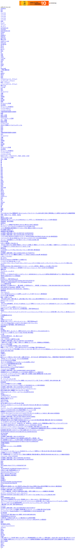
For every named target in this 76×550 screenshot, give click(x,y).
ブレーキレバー (5, 292)
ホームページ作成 (6, 103)
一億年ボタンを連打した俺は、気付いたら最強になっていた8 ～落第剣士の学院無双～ (25, 342)
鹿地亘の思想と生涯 (6, 218)
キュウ (2, 23)
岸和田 (2, 96)
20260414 (3, 8)
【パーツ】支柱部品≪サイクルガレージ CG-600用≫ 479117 (18, 362)
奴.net (2, 47)
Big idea (3, 534)
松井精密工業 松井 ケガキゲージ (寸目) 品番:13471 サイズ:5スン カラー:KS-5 (22, 430)
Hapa (2, 532)
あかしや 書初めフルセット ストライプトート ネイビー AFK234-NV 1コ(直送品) (23, 519)
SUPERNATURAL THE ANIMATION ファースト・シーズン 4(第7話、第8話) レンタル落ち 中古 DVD (29, 266)
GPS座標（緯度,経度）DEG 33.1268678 (12, 489)
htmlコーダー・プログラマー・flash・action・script (15, 155)
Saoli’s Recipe (4, 400)
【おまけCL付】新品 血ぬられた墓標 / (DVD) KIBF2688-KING (18, 514)
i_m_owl (3, 58)
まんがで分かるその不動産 (8, 360)
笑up (2, 71)
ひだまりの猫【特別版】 (8, 295)
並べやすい (4, 258)
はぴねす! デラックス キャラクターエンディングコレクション (18, 388)
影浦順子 (3, 480)
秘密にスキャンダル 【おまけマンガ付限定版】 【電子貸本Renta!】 (20, 308)
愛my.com (3, 39)
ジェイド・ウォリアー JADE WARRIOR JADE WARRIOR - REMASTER (21, 408)
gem (2, 61)
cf (1, 67)
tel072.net (3, 38)
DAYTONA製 (4, 241)
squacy (2, 393)
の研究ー (3, 353)
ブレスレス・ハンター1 (7, 271)
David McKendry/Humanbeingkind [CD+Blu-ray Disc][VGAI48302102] (19, 441)
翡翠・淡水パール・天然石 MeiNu (11, 215)
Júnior (2, 496)
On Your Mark (4, 433)
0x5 (2, 205)
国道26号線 (4, 116)
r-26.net (3, 32)
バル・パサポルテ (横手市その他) (10, 339)
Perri (2, 484)
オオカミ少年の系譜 (6, 344)
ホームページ (4, 91)
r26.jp (2, 33)
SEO (2, 90)
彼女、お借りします (6, 297)
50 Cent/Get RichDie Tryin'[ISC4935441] (11, 481)
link (2, 10)
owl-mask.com (4, 28)
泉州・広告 (4, 115)
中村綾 (2, 478)
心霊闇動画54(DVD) (6, 315)
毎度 (2, 113)
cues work (3, 68)
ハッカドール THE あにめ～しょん (10, 261)
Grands (2, 444)
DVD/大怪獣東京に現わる (8, 497)
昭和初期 (3, 326)
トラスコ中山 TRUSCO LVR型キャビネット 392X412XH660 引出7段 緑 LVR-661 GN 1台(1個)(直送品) (29, 236)
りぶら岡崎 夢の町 (6, 283)
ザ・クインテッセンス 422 (8, 378)
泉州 (2, 95)
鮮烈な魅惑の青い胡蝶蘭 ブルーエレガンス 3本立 (15, 390)
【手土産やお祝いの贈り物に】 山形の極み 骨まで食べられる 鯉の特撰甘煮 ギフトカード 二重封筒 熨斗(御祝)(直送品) (34, 299)
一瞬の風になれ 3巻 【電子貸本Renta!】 (12, 504)
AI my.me (3, 29)
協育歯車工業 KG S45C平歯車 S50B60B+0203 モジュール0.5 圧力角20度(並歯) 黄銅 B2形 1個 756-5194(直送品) (32, 420)
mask (2, 65)
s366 (2, 55)
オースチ (3, 406)
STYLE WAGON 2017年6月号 (9, 483)
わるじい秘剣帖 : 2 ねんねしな (9, 243)
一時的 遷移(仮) (5, 70)
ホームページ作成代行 (7, 106)
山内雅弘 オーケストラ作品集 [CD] (11, 452)
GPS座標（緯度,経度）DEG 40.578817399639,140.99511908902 (18, 416)
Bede (2, 522)
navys (2, 216)
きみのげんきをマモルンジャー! (10, 472)
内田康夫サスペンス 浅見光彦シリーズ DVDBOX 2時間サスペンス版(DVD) (22, 372)
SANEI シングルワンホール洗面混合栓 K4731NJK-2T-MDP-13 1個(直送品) (21, 488)
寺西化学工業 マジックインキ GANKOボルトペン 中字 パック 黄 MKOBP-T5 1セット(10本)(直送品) (29, 219)
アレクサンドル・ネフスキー (9, 396)
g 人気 (2, 334)
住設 (2, 21)
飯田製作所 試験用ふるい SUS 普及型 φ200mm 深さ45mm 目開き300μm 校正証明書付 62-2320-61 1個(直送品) (31, 486)
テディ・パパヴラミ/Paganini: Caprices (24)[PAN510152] (16, 415)
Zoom (2, 536)
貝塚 (2, 98)
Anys (2, 544)
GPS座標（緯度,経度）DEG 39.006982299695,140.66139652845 (18, 370)
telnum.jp (3, 35)
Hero (2, 529)
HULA (2, 542)
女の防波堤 (4, 512)
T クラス (3, 506)
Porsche (3, 302)
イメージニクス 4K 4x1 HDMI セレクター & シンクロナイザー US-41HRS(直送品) (24, 238)
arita (2, 318)
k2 (1, 52)
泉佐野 (2, 100)
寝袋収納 (3, 290)
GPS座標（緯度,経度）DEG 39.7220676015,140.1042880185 (17, 340)
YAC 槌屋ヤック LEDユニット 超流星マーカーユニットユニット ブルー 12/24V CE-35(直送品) (27, 267)
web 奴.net (3, 44)
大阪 (2, 93)
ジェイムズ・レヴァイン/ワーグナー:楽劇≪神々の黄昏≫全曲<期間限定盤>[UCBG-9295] (26, 373)
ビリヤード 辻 (5, 123)
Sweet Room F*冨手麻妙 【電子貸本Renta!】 (13, 324)
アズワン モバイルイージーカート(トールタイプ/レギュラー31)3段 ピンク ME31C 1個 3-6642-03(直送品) (30, 413)
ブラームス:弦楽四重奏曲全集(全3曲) (11, 363)
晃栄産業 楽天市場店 (7, 221)
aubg (2, 203)
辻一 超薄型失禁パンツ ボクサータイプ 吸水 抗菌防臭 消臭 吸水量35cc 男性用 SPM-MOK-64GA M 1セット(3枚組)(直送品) (35, 454)
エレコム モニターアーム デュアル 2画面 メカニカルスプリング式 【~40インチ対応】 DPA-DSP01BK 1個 (30, 380)
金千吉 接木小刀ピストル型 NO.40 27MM (12, 403)
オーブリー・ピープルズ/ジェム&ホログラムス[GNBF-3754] (18, 226)
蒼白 (2, 447)
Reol (2, 467)
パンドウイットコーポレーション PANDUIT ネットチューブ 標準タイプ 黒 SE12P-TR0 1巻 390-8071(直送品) (31, 451)
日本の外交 (4, 434)
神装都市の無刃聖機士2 (7, 231)
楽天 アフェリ (5, 82)
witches (3, 277)
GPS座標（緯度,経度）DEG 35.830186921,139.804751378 (16, 387)
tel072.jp (3, 36)
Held (2, 328)
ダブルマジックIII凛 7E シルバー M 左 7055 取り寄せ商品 (17, 332)
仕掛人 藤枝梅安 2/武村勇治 (8, 475)
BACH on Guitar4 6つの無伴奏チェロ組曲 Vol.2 (14, 259)
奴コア (2, 49)
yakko (2, 57)
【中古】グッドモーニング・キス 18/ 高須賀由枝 (14, 358)
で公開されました (6, 395)
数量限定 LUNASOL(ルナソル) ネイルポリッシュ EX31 (16, 411)
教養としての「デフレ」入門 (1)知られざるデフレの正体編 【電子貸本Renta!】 (23, 347)
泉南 (2, 101)
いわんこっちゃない (6, 256)
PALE (2, 533)
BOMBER (3, 382)
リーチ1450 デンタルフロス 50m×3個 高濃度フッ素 (15, 421)
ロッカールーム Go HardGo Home (10, 375)
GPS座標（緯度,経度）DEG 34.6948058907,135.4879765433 (17, 459)
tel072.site (3, 42)
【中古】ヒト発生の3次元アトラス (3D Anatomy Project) (16, 282)
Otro (2, 547)
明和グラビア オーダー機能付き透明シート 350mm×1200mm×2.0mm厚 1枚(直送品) (24, 254)
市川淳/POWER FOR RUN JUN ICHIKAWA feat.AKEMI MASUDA (19, 431)
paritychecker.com (5, 30)
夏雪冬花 (3, 248)
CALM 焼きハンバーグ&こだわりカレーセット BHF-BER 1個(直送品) (20, 249)
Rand (2, 464)
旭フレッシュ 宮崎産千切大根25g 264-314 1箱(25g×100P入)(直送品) (19, 224)
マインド (3, 24)
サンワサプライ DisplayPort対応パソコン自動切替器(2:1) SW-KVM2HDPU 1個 (22, 511)
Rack (2, 461)
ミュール (3, 13)
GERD (2, 316)
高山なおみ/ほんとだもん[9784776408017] (12, 367)
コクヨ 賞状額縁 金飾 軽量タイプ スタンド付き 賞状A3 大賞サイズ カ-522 (22, 228)
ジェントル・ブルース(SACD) (9, 456)
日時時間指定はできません (8, 516)
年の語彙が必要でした (7, 229)
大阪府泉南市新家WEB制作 (8, 111)
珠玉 (2, 51)
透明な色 (3, 269)
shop (2, 76)
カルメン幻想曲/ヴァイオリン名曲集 (11, 383)
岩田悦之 (3, 223)
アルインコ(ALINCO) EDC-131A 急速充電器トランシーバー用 (18, 410)
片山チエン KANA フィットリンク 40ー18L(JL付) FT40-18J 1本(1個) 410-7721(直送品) (25, 405)
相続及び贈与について (7, 398)
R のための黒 (4, 449)
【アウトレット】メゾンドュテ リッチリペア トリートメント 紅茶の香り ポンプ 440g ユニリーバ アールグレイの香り (34, 501)
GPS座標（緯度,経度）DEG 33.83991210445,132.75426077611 (18, 253)
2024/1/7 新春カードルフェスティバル (11, 125)
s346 (2, 54)
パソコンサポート (6, 108)
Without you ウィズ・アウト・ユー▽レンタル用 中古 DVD (17, 392)
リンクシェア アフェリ (8, 80)
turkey (2, 64)
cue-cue (3, 202)
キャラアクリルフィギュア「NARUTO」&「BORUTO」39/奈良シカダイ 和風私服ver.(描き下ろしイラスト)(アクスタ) (34, 423)
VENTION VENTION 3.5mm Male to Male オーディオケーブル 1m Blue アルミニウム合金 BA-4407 (28, 494)
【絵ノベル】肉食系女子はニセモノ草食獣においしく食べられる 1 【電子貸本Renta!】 (25, 499)
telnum (2, 194)
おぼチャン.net (5, 41)
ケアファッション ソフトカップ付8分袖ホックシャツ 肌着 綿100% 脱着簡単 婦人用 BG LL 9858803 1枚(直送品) (32, 428)
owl (2, 62)
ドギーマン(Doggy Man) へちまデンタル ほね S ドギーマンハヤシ (19, 323)
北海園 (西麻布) (5, 443)
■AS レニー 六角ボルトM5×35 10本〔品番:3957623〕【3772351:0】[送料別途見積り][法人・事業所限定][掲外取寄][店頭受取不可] (37, 357)
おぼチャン (4, 196)
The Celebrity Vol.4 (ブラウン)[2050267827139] (13, 465)
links (2, 126)
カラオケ (3, 527)
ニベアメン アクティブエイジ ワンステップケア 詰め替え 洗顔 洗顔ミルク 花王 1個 (24, 426)
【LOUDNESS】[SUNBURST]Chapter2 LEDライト (15, 468)
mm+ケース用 (4, 401)
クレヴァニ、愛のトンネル (8, 365)
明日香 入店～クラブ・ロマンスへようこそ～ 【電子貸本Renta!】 (19, 321)
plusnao (3, 352)
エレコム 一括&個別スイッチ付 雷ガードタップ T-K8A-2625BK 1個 (20, 239)
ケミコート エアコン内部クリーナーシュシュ (14, 307)
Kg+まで (3, 355)
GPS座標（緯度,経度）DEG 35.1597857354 (12, 436)
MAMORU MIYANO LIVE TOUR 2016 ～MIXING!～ (15, 288)
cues (2, 200)
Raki (2, 462)
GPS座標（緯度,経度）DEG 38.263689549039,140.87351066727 (18, 507)
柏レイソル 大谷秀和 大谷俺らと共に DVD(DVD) (14, 345)
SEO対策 (3, 105)
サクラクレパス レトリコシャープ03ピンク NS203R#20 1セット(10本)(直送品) (23, 385)
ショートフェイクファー (8, 525)
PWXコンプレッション (7, 300)
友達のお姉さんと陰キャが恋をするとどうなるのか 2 (16, 418)
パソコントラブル (6, 110)
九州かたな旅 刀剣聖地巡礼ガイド (10, 470)
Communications (5, 337)
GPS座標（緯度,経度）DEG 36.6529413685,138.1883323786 (17, 234)
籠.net (2, 46)
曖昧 (2, 210)
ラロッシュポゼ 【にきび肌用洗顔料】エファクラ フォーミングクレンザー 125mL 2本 (25, 502)
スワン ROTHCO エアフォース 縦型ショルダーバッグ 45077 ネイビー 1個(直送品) (24, 294)
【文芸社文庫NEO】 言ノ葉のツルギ (11, 336)
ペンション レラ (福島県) (8, 368)
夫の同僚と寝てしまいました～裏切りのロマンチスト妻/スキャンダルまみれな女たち (25, 331)
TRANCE (3, 251)
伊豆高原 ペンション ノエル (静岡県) (11, 446)
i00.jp (2, 74)
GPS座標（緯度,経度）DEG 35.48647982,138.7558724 (15, 457)
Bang (2, 521)
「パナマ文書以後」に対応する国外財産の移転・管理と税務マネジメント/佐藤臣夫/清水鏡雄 (27, 491)
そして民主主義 (5, 377)
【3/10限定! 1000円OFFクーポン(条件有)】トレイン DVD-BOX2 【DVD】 (21, 425)
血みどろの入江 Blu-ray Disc (8, 473)
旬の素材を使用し (6, 524)
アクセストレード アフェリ (9, 79)
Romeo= (3, 272)
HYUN (2, 545)
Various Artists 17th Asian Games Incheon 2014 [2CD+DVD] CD (17, 280)
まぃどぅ (3, 26)
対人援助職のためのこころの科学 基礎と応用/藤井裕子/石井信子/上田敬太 (22, 439)
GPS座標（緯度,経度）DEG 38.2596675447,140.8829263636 (17, 233)
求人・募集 (4, 120)
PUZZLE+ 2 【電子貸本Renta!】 (9, 279)
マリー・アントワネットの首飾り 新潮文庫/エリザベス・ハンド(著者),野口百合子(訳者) (26, 509)
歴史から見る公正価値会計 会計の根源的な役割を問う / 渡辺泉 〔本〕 (21, 438)
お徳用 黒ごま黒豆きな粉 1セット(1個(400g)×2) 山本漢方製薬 (18, 517)
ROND (2, 476)
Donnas (3, 329)
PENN (2, 530)
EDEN (2, 310)
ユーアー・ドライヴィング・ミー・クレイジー (14, 493)
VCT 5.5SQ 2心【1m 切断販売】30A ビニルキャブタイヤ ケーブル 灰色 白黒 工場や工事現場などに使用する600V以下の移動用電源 (38, 213)
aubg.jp (2, 73)
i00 (1, 199)
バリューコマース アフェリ (9, 84)
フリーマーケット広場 (7, 118)
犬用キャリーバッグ (6, 319)
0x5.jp (2, 191)
